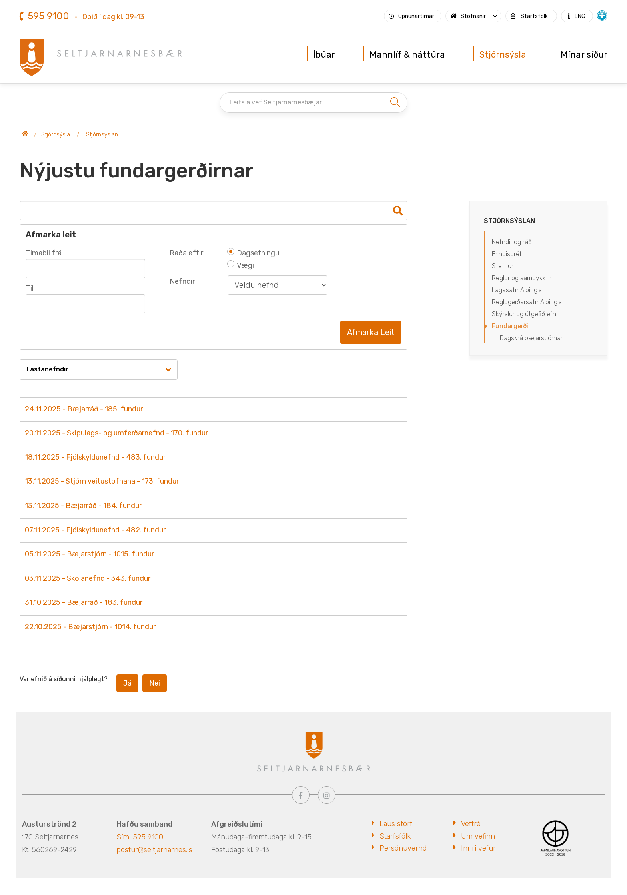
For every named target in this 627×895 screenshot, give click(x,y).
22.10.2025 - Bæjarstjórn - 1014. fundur (90, 626)
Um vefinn (478, 836)
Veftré (471, 823)
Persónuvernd (403, 848)
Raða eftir (186, 253)
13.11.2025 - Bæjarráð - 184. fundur (83, 505)
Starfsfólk (395, 836)
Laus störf (395, 823)
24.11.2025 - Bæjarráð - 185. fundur (84, 409)
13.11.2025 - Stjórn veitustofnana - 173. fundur (102, 481)
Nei (154, 683)
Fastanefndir (47, 369)
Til (30, 288)
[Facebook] (301, 795)
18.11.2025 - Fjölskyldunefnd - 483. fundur (95, 457)
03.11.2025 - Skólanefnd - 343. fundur (87, 578)
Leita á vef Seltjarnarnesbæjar (276, 102)
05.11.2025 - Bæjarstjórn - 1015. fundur (89, 554)
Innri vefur (478, 848)
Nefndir (182, 281)
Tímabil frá (44, 253)
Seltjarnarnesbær (25, 134)
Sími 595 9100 (139, 837)
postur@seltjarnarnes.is (154, 849)
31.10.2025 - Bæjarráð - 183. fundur (83, 602)
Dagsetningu (253, 253)
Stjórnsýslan (102, 134)
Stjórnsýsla (55, 134)
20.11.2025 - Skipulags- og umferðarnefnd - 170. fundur (116, 433)
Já (127, 683)
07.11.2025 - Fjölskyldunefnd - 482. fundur (95, 530)
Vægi (241, 265)
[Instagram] (326, 795)
